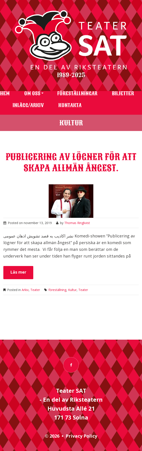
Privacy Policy (81, 436)
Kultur (72, 290)
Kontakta (69, 105)
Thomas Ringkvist (77, 223)
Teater (35, 290)
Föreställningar (77, 93)
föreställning (57, 290)
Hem (5, 93)
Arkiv (25, 290)
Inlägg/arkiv (28, 105)
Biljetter (123, 93)
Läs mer (18, 272)
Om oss (32, 93)
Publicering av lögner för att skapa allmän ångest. (71, 162)
